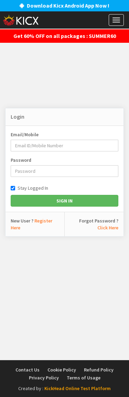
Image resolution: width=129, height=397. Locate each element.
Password (21, 160)
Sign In (64, 201)
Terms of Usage (83, 378)
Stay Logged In (29, 188)
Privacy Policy (44, 378)
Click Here (107, 228)
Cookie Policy (61, 370)
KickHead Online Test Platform (77, 388)
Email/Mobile (25, 134)
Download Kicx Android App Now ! (64, 5)
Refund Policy (99, 370)
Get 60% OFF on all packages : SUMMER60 (64, 35)
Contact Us (27, 370)
